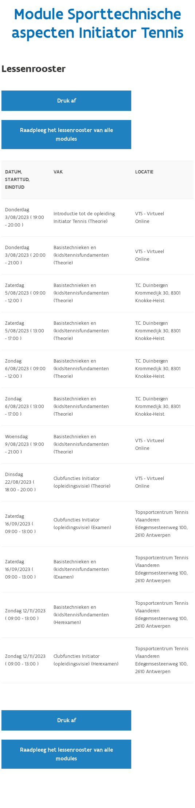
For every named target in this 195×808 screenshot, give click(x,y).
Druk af (66, 100)
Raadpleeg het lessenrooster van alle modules (66, 135)
